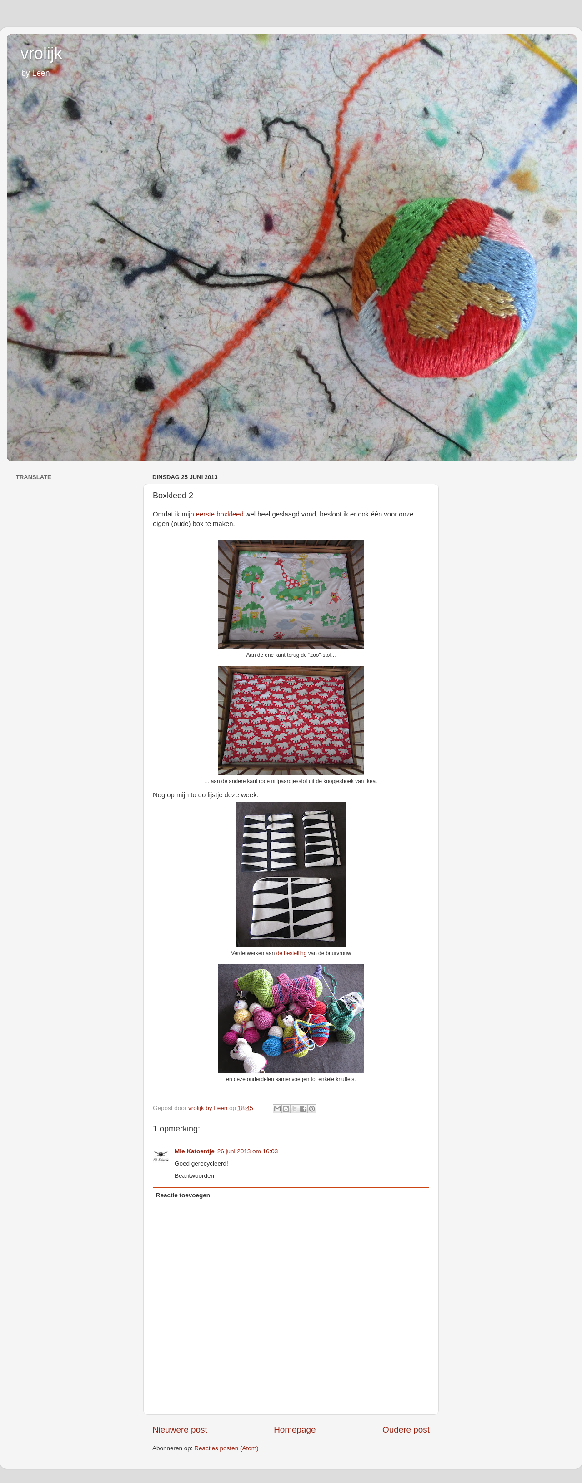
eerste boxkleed (220, 514)
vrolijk (41, 53)
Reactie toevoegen (183, 1195)
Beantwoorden (194, 1175)
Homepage (295, 1429)
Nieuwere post (179, 1429)
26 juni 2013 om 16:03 (247, 1151)
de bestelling (291, 953)
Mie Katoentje (195, 1151)
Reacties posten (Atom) (226, 1448)
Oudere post (406, 1429)
